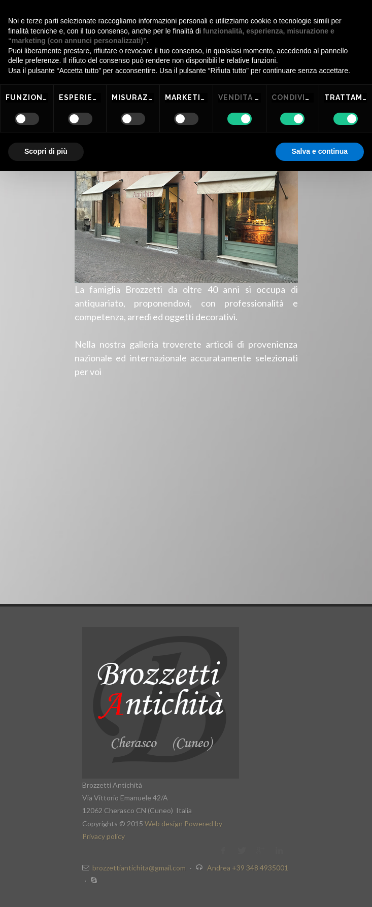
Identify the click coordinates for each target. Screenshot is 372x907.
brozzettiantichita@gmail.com (139, 867)
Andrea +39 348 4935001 (247, 867)
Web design (164, 823)
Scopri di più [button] (45, 151)
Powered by (203, 823)
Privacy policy (103, 836)
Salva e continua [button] (320, 151)
